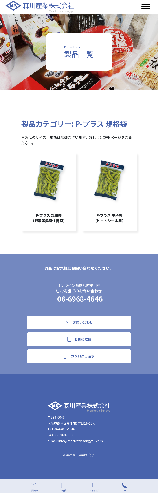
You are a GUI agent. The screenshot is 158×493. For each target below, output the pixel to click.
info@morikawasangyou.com (80, 441)
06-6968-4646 (80, 299)
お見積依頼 (82, 339)
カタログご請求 (82, 356)
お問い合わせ (83, 322)
